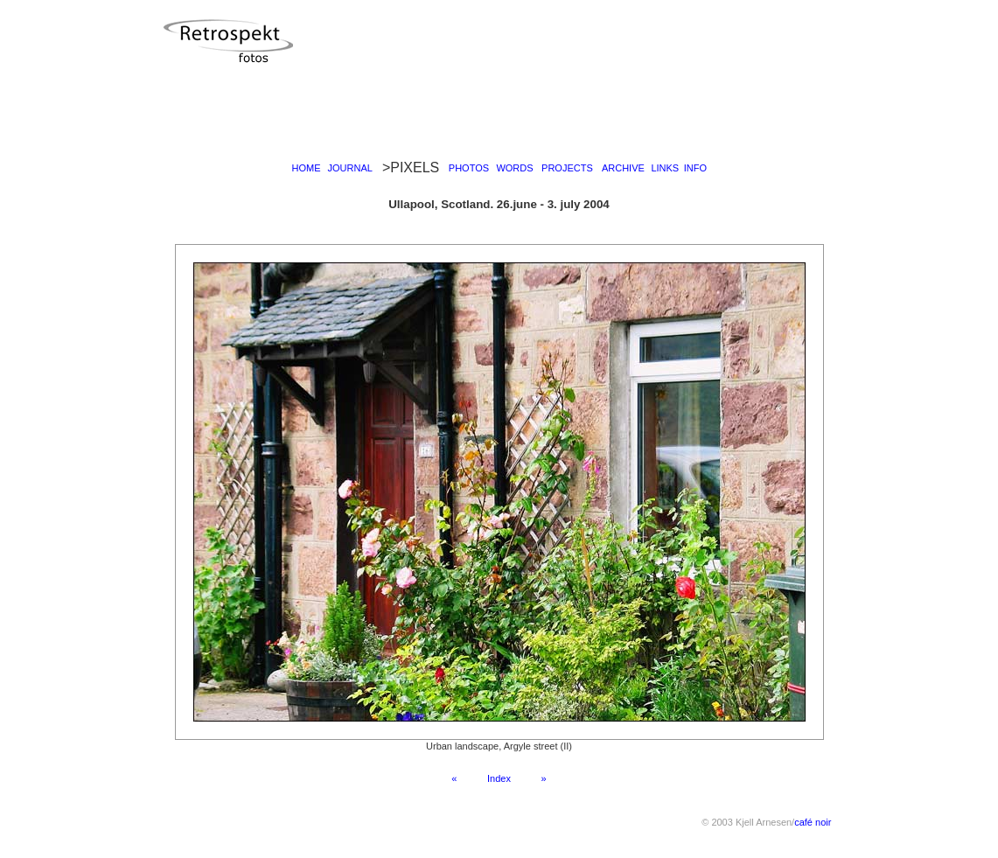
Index (499, 778)
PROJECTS (567, 168)
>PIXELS (410, 167)
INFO (695, 168)
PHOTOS (469, 168)
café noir (812, 822)
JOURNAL (350, 168)
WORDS (514, 168)
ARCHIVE (623, 168)
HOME (306, 168)
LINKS (665, 168)
